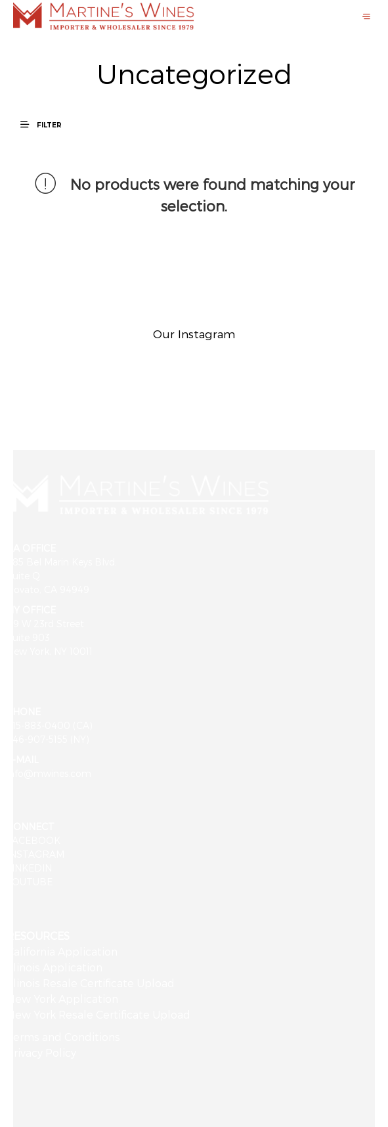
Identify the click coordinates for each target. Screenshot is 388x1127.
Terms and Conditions (63, 1036)
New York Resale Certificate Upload (98, 1014)
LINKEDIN (29, 867)
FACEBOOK (33, 840)
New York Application (62, 998)
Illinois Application (54, 967)
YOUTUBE (30, 881)
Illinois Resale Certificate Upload (91, 983)
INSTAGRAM (35, 854)
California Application (62, 951)
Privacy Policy (41, 1052)
